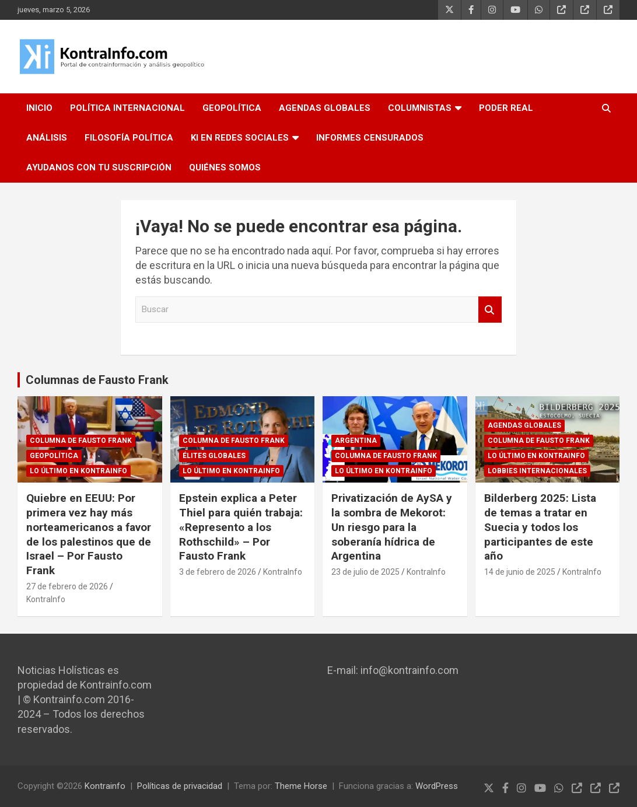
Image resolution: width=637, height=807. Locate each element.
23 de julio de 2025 (365, 572)
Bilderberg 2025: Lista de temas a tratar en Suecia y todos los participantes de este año (540, 527)
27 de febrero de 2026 (67, 586)
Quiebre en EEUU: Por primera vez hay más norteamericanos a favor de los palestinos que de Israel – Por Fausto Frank (88, 534)
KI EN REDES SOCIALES (240, 137)
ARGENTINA (356, 440)
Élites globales (214, 456)
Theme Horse (301, 786)
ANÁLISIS (46, 137)
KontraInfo (45, 599)
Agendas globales (524, 425)
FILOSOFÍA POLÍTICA (129, 137)
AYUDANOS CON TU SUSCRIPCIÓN (99, 167)
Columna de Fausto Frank (81, 440)
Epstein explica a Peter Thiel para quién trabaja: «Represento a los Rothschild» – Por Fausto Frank (241, 527)
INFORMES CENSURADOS (370, 137)
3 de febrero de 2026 (217, 572)
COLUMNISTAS (420, 108)
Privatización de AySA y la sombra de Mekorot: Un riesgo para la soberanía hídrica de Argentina (391, 527)
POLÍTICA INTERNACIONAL (127, 108)
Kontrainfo (105, 786)
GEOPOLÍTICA (231, 108)
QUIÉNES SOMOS (225, 167)
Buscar (490, 309)
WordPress (436, 786)
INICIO (39, 108)
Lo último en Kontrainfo (78, 471)
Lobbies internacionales (537, 471)
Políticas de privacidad (179, 786)
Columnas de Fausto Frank (97, 380)
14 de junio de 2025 (519, 572)
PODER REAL (506, 108)
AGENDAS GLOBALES (324, 108)
